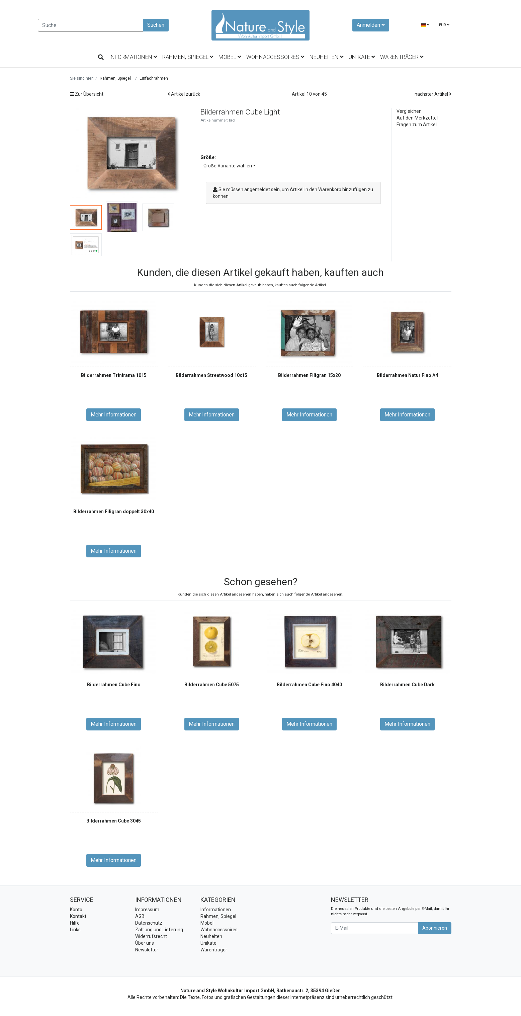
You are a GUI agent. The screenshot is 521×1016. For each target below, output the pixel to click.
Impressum (147, 909)
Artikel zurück (184, 94)
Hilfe (75, 923)
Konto (76, 909)
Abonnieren (434, 928)
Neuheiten (326, 57)
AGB (140, 916)
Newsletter (146, 949)
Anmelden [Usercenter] (371, 25)
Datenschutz (148, 923)
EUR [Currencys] (444, 25)
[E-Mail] (374, 928)
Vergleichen (409, 111)
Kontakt (78, 916)
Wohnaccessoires (275, 57)
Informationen (133, 57)
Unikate (362, 57)
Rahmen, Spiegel (187, 57)
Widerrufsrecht (151, 936)
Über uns (144, 943)
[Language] (425, 25)
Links (75, 929)
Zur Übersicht (86, 94)
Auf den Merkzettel (417, 118)
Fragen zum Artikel (417, 124)
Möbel (230, 57)
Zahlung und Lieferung (159, 929)
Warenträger (401, 57)
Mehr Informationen (114, 414)
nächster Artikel (433, 94)
